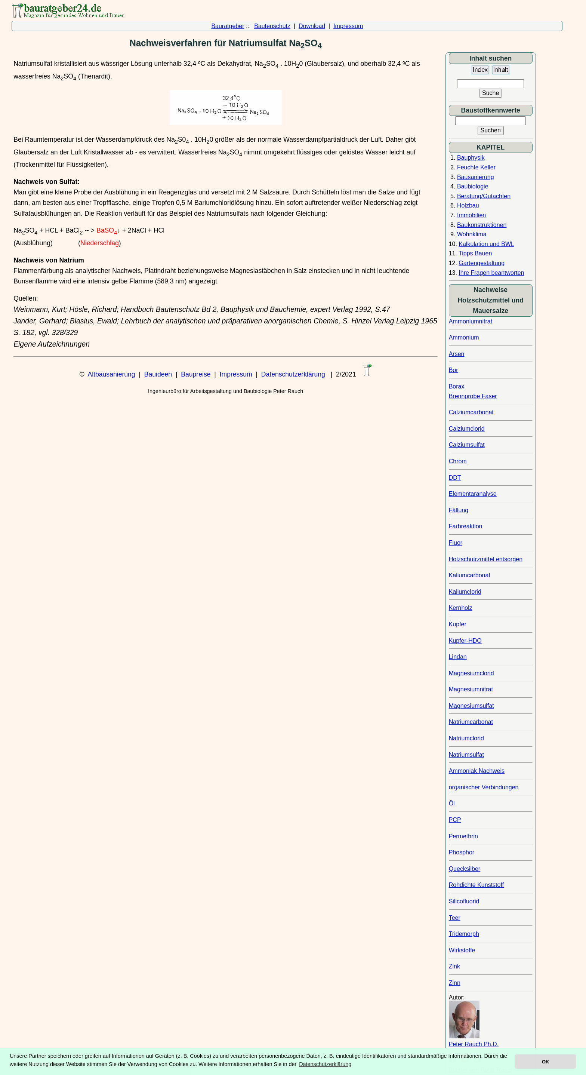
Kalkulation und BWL (486, 244)
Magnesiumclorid (471, 673)
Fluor (455, 543)
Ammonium (464, 337)
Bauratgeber (227, 26)
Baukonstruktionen (482, 225)
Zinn (454, 983)
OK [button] (545, 1062)
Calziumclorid (467, 429)
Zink (454, 966)
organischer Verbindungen (484, 787)
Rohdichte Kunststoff (476, 885)
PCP (455, 820)
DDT (455, 477)
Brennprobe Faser (473, 396)
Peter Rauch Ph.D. (474, 1044)
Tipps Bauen (475, 253)
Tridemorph (464, 934)
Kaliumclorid (465, 592)
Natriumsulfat (466, 755)
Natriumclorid (466, 738)
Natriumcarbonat (471, 722)
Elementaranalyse (473, 494)
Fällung (458, 510)
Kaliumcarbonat (469, 575)
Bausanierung (475, 177)
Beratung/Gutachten (484, 196)
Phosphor (462, 852)
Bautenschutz (272, 26)
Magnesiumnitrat (471, 689)
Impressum (348, 26)
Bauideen (158, 374)
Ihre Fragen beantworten (491, 273)
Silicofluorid (464, 901)
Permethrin (463, 836)
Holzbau (468, 205)
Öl (452, 803)
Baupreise (195, 374)
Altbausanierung (111, 374)
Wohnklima (472, 234)
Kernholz (460, 608)
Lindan (458, 657)
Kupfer (457, 624)
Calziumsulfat (467, 445)
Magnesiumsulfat (471, 706)
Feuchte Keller (476, 167)
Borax (457, 386)
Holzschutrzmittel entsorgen (485, 559)
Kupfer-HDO (465, 641)
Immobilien (471, 215)
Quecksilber (464, 869)
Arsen (457, 354)
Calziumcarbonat (471, 412)
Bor (453, 370)
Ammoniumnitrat (470, 321)
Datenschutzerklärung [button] (325, 1064)
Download (312, 26)
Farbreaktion (465, 526)
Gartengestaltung (482, 263)
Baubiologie (472, 186)
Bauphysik (471, 157)
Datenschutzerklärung (293, 374)
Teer (454, 918)
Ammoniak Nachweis (477, 771)
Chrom (458, 461)
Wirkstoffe (462, 950)
